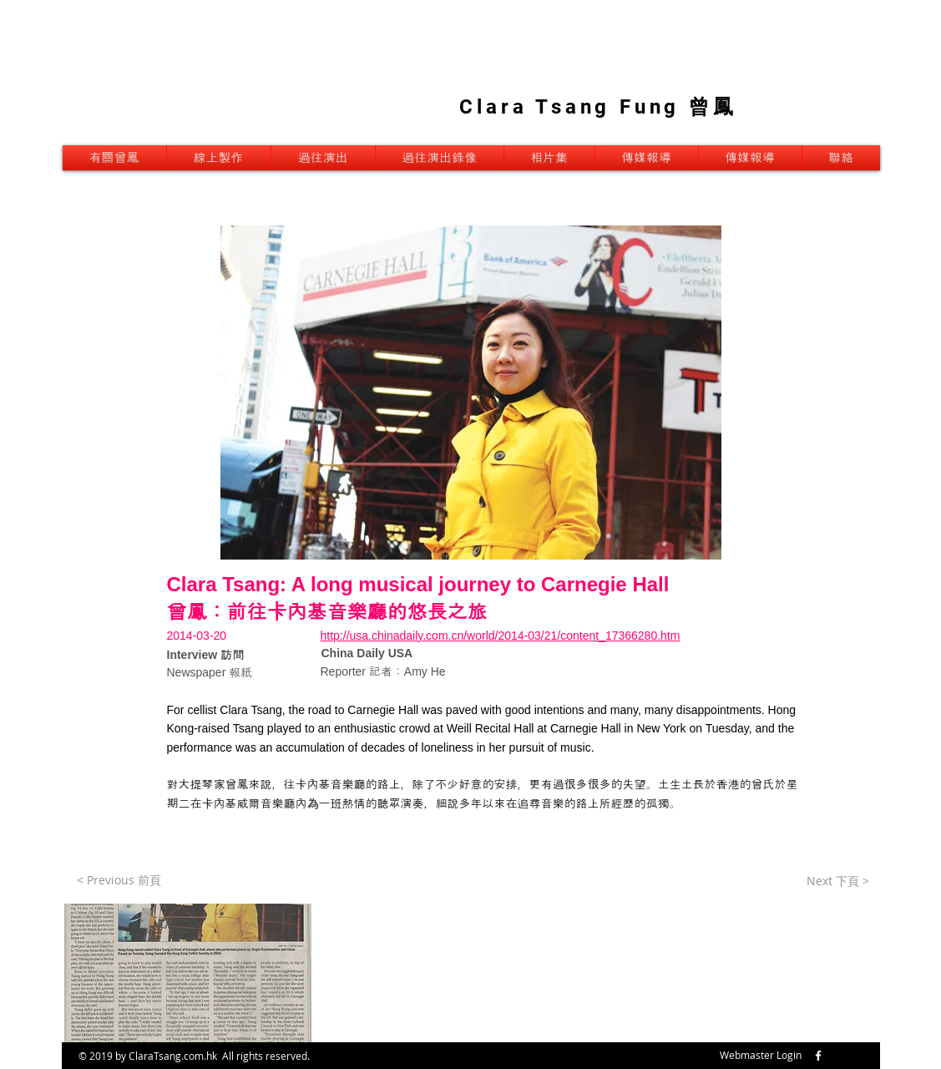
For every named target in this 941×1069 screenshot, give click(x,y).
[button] (188, 973)
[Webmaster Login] (761, 1055)
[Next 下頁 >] (838, 881)
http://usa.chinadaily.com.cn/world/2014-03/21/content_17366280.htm (500, 635)
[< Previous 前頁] (119, 880)
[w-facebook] (818, 1055)
